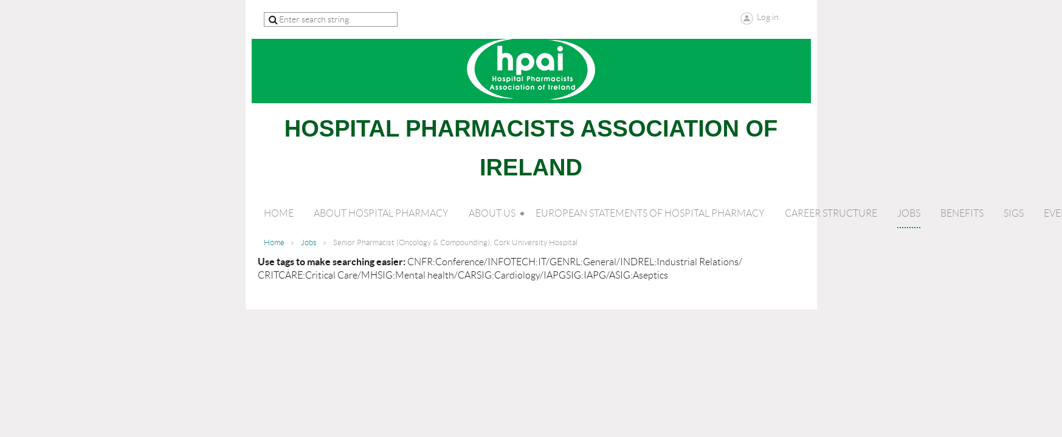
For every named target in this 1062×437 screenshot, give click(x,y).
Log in (768, 17)
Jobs (309, 242)
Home (274, 242)
